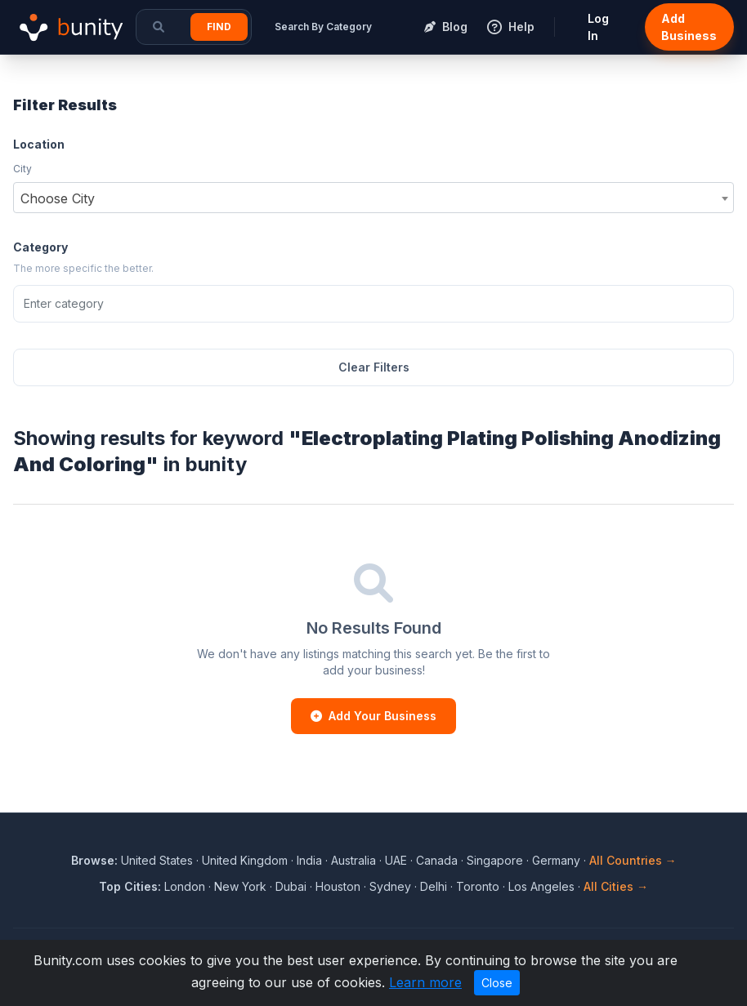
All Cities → (616, 886)
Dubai (290, 886)
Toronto (477, 886)
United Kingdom (245, 860)
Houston (337, 886)
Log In (598, 26)
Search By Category (323, 26)
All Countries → (633, 860)
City (22, 168)
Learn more (425, 982)
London (184, 886)
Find (219, 26)
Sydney (390, 886)
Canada (437, 860)
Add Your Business (373, 716)
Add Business (689, 26)
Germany (556, 860)
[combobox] (373, 197)
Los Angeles (541, 886)
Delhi (433, 886)
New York (240, 886)
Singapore (495, 860)
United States (157, 860)
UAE (396, 860)
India (309, 860)
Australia (353, 860)
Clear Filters (373, 367)
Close (496, 983)
